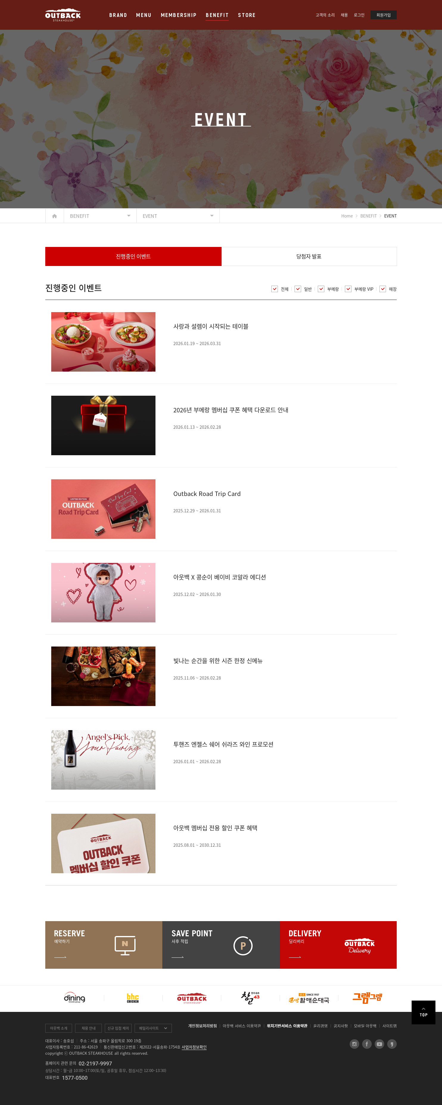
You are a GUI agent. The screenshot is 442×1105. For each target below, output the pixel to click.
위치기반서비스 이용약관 (287, 1026)
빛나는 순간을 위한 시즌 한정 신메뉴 (218, 660)
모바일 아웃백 (365, 1026)
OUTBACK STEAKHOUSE (62, 14)
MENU (144, 14)
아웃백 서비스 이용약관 (242, 1026)
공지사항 (341, 1026)
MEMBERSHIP (179, 14)
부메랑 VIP (359, 289)
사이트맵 (389, 1026)
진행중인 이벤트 (133, 256)
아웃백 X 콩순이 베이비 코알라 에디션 (219, 577)
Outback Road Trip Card (207, 493)
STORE (247, 14)
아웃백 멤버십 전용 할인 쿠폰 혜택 (215, 828)
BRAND (118, 14)
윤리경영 (320, 1026)
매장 (388, 289)
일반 (303, 289)
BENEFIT (217, 14)
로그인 (359, 15)
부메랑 (328, 289)
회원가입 (383, 15)
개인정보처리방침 (202, 1026)
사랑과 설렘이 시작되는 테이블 (210, 326)
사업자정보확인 (194, 1047)
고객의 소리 (325, 15)
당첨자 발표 (309, 256)
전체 (280, 289)
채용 (344, 15)
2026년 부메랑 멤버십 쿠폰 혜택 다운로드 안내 (230, 410)
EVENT (150, 215)
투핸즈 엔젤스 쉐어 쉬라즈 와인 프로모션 (223, 744)
